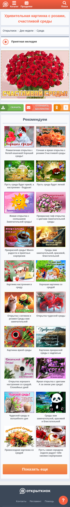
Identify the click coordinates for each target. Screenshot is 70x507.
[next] (65, 74)
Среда (40, 30)
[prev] (4, 74)
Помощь (49, 501)
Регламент (35, 501)
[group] (35, 42)
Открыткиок (10, 30)
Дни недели (26, 30)
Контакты (21, 501)
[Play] (6, 42)
